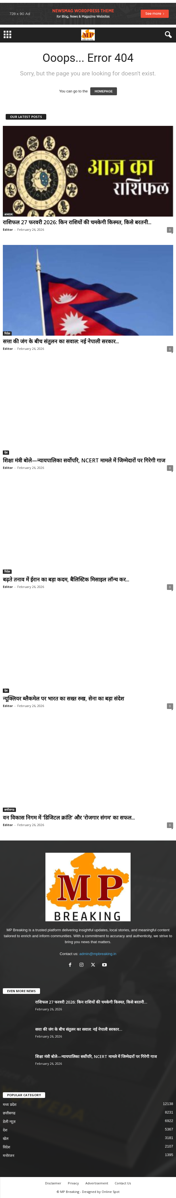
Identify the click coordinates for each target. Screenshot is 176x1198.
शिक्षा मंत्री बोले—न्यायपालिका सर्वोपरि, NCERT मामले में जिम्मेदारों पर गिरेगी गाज (84, 460)
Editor (8, 229)
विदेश (7, 333)
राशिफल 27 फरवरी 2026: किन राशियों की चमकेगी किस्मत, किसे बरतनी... (77, 222)
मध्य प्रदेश (9, 1104)
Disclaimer (53, 1183)
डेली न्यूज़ (9, 1121)
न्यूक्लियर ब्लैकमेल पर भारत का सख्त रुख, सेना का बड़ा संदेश (63, 698)
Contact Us (123, 1183)
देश (6, 452)
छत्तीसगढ (9, 810)
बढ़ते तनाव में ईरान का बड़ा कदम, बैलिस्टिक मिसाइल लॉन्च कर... (66, 579)
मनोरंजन (8, 1155)
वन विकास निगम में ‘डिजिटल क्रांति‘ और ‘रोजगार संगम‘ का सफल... (69, 817)
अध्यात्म (8, 214)
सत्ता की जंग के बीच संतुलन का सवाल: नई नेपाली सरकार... (61, 341)
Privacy (73, 1183)
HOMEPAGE (103, 91)
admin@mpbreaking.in (97, 954)
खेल (6, 1138)
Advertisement (96, 1183)
